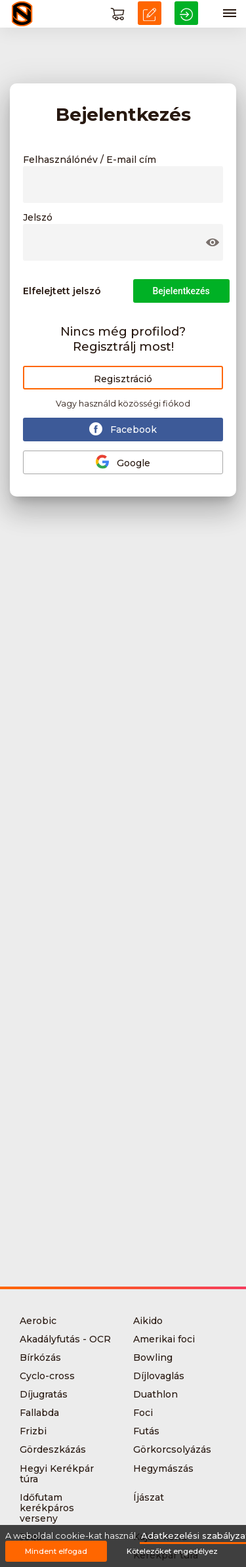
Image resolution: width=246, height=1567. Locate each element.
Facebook (122, 428)
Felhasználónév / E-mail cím (89, 160)
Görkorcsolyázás (172, 1449)
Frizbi (33, 1431)
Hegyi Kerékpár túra (57, 1473)
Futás (146, 1431)
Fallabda (39, 1412)
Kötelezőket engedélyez (172, 1551)
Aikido (148, 1320)
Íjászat (148, 1497)
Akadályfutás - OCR (65, 1339)
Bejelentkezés (181, 291)
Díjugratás (44, 1394)
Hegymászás (163, 1468)
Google (123, 461)
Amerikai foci (164, 1339)
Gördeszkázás (53, 1449)
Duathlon (155, 1394)
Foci (143, 1412)
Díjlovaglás (158, 1376)
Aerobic (38, 1320)
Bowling (153, 1357)
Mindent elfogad (56, 1551)
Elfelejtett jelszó (62, 291)
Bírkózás (40, 1357)
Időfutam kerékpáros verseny (47, 1508)
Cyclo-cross (47, 1376)
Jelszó (37, 218)
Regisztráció (123, 379)
